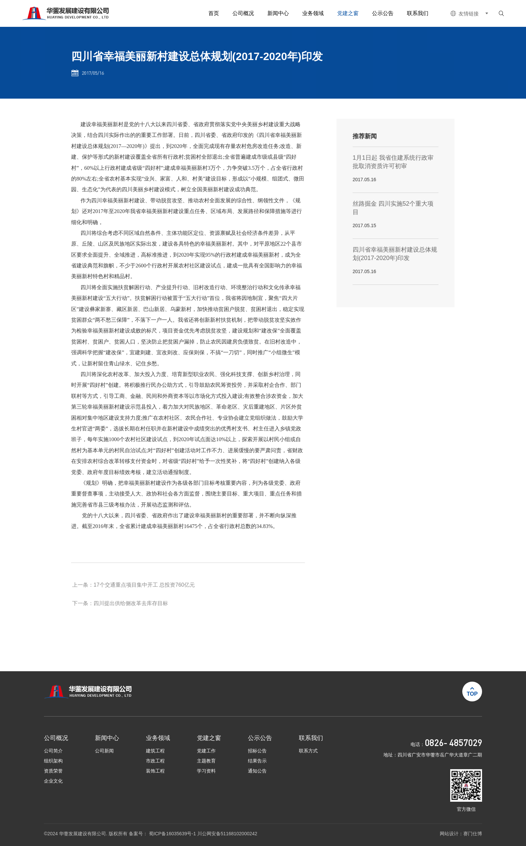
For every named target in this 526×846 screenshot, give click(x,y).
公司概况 (243, 13)
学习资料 (206, 771)
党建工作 (206, 750)
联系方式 (308, 750)
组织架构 (53, 760)
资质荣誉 (53, 771)
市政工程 (155, 760)
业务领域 (313, 13)
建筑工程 (155, 750)
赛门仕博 (472, 834)
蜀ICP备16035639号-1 (173, 834)
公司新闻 (104, 750)
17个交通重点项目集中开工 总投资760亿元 (145, 591)
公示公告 (382, 13)
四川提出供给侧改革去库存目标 (131, 610)
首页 (213, 13)
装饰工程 (155, 771)
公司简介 (53, 750)
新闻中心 (278, 13)
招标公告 (257, 750)
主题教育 (206, 760)
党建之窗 (348, 13)
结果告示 (257, 760)
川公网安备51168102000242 (227, 834)
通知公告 (257, 771)
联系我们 (417, 13)
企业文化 (53, 781)
